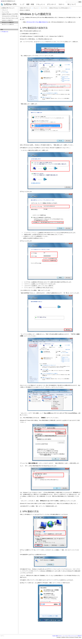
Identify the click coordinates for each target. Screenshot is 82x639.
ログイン (2, 635)
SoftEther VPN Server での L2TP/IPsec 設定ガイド (59, 7)
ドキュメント (40, 4)
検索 (80, 1)
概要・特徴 (30, 4)
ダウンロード (51, 4)
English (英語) (55, 635)
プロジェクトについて (72, 635)
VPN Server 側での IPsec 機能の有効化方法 (37, 22)
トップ (22, 4)
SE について (71, 4)
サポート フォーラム (63, 635)
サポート (62, 4)
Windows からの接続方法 (25, 10)
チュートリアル (44, 7)
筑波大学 (80, 635)
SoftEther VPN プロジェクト (25, 7)
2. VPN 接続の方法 (4, 31)
